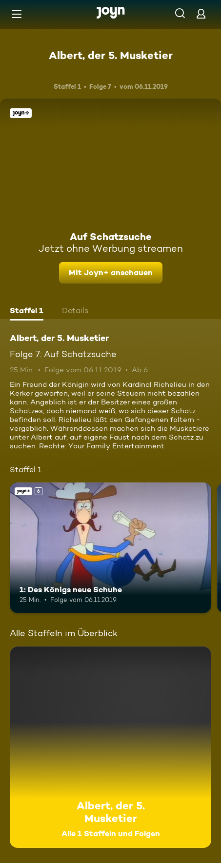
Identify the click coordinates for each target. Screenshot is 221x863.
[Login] (201, 13)
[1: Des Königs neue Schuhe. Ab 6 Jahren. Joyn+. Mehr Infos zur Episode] (110, 547)
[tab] (26, 312)
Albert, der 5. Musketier (111, 55)
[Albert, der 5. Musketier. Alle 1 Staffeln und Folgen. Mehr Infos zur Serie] (110, 747)
